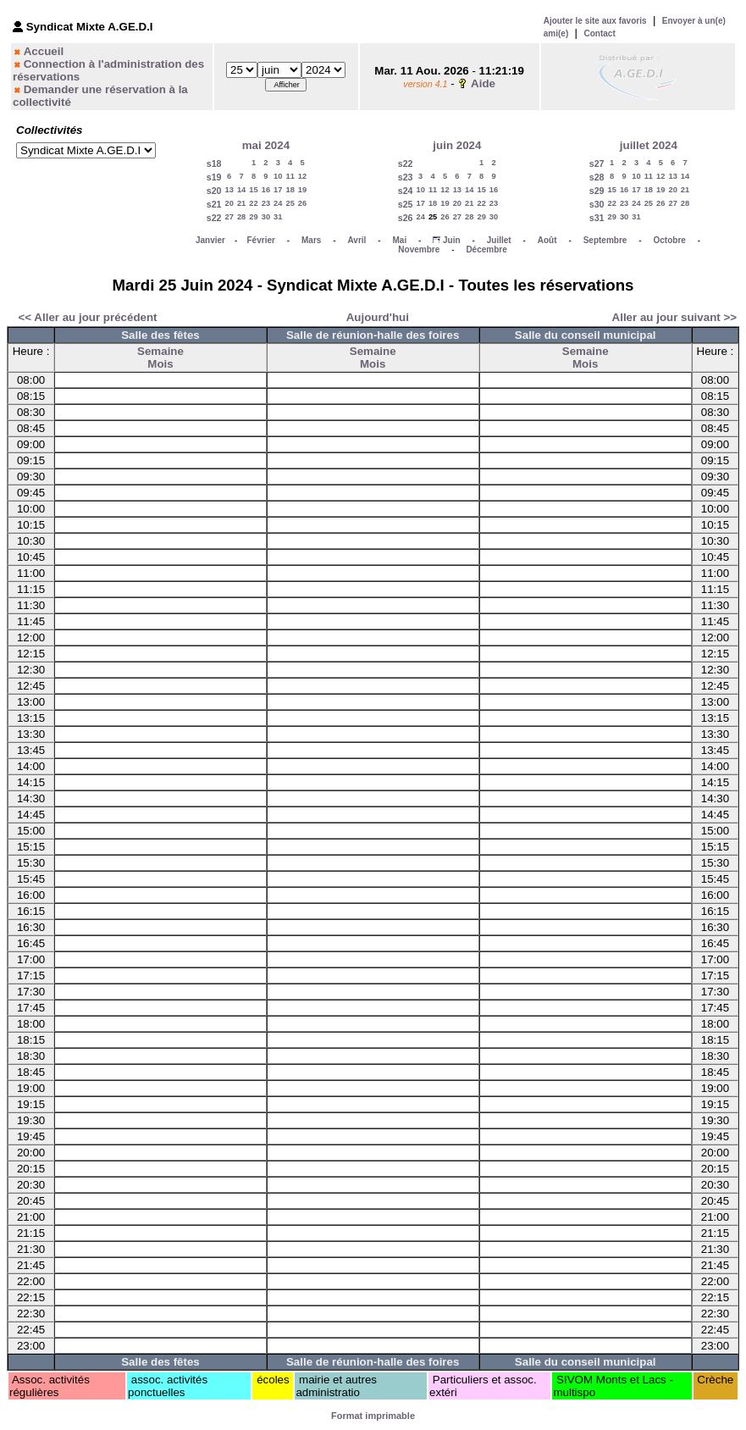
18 (289, 190)
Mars (311, 240)
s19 (214, 177)
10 (278, 176)
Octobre (670, 240)
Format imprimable (373, 1416)
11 (289, 176)
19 (302, 190)
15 (253, 190)
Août (547, 240)
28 (241, 217)
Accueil (44, 51)
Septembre (605, 240)
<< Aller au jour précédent (88, 317)
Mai (399, 240)
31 (278, 217)
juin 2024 (457, 145)
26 (302, 203)
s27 (597, 163)
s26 (405, 218)
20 (229, 203)
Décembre (486, 249)
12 (302, 176)
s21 (214, 204)
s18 (214, 163)
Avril (356, 240)
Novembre (418, 249)
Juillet (499, 240)
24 (278, 203)
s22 (214, 218)
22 (253, 203)
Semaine (160, 351)
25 (289, 203)
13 (229, 190)
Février (261, 240)
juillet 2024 (648, 145)
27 (229, 217)
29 (253, 217)
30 (266, 217)
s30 (597, 204)
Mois (160, 364)
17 (278, 190)
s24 (405, 191)
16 (266, 190)
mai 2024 (266, 145)
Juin (452, 240)
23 (266, 203)
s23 (405, 177)
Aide (483, 83)
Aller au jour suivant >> (674, 317)
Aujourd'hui (377, 317)
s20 (214, 191)
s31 (597, 218)
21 (241, 203)
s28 (597, 177)
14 (241, 190)
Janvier (210, 240)
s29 (597, 191)
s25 (405, 204)
